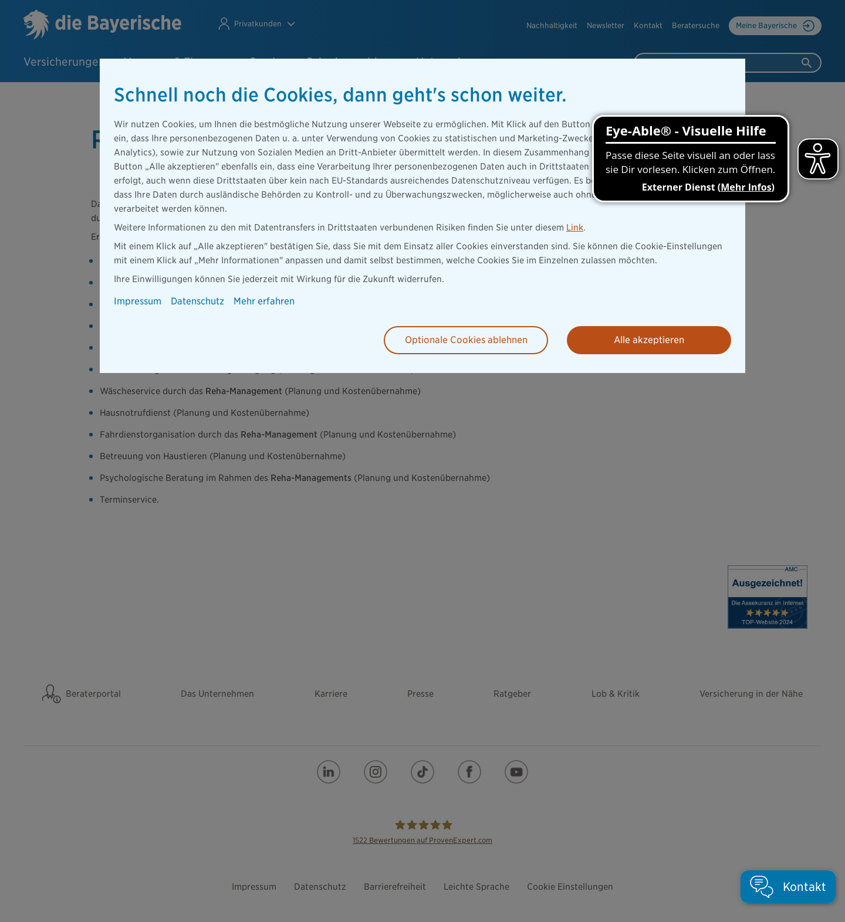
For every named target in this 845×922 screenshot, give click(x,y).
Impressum (137, 301)
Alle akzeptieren (649, 339)
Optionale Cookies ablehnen (466, 339)
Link (574, 227)
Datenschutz (197, 301)
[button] (788, 886)
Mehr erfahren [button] (264, 301)
